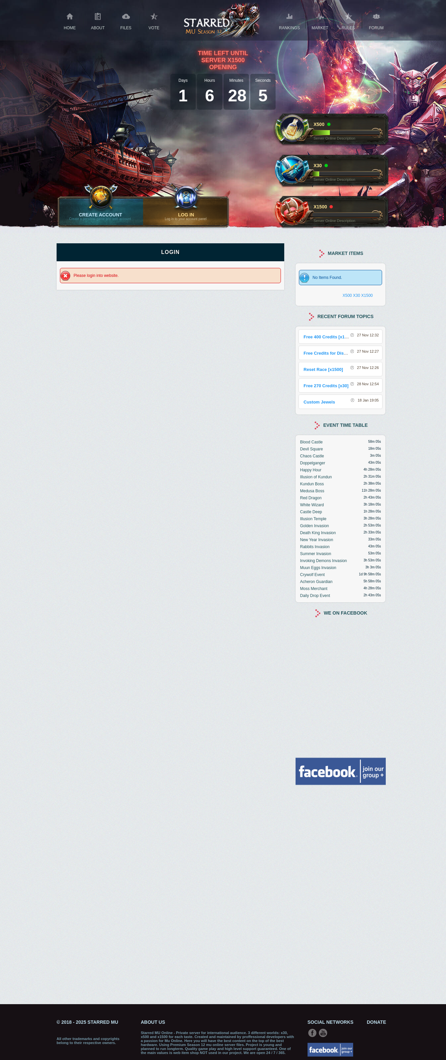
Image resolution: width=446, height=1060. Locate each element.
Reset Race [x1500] (323, 369)
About (98, 20)
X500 (347, 295)
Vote (154, 20)
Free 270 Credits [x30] (326, 385)
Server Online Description (334, 138)
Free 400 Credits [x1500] (328, 336)
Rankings (289, 20)
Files (126, 20)
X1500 (367, 295)
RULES (348, 20)
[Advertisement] (340, 894)
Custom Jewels (319, 402)
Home (70, 20)
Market (320, 20)
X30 (356, 295)
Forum (376, 20)
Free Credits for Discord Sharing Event (343, 353)
